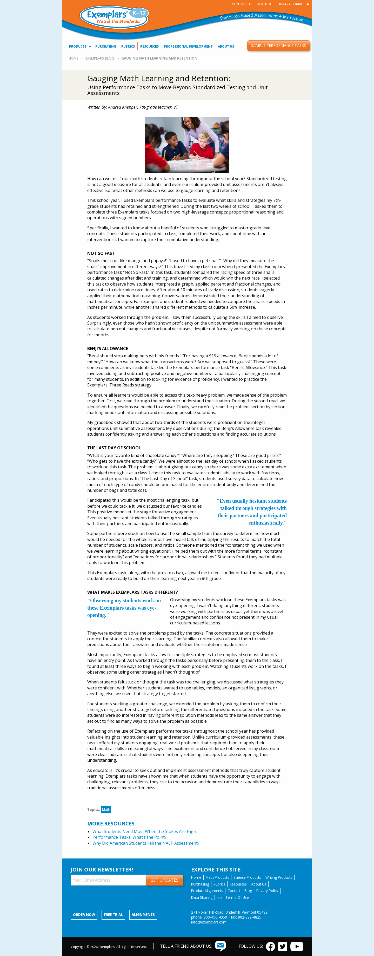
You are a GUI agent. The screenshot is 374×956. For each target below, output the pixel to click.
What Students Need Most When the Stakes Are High (144, 831)
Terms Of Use (233, 897)
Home (73, 58)
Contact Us (241, 4)
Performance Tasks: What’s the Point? (129, 837)
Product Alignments (207, 890)
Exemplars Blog (99, 58)
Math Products (217, 877)
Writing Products (278, 877)
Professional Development (188, 46)
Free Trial (113, 914)
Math (106, 809)
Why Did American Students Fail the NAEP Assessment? (145, 843)
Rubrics (128, 46)
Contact (234, 890)
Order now (84, 914)
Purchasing (105, 46)
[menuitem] (241, 4)
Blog (248, 890)
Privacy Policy (267, 890)
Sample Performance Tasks (278, 45)
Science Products (247, 877)
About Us (226, 46)
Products (77, 46)
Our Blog (264, 4)
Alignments (143, 914)
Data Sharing (201, 897)
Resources (149, 46)
